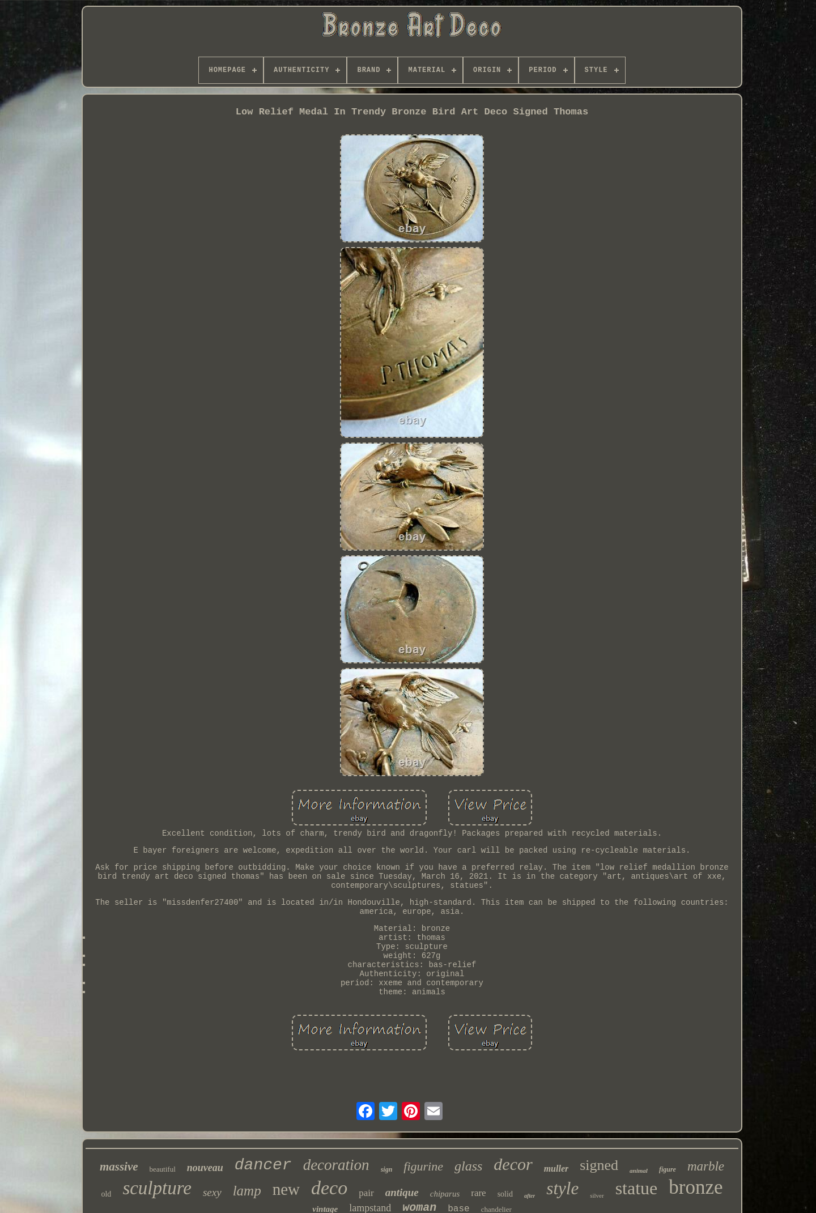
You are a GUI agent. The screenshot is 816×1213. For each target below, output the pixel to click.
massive (119, 1166)
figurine (423, 1166)
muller (556, 1168)
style (562, 1188)
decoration (336, 1164)
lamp (247, 1190)
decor (513, 1164)
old (106, 1194)
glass (468, 1166)
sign (387, 1169)
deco (329, 1187)
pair (366, 1193)
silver (597, 1195)
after (529, 1196)
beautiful (163, 1169)
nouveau (205, 1167)
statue (636, 1188)
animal (639, 1170)
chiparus (445, 1193)
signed (599, 1165)
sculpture (157, 1188)
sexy (212, 1192)
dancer (263, 1165)
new (286, 1189)
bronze (695, 1187)
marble (705, 1166)
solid (505, 1194)
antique (402, 1192)
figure (667, 1169)
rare (478, 1193)
